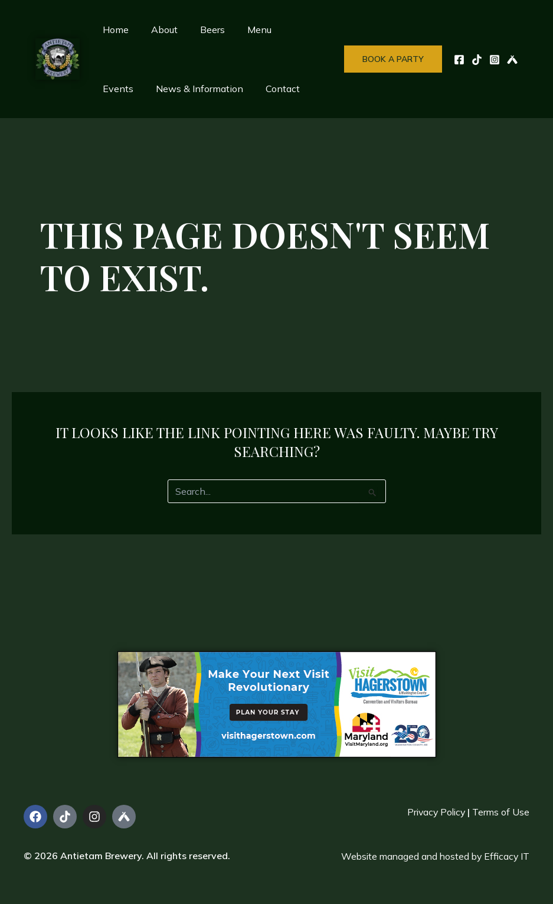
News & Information (144, 88)
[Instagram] (494, 59)
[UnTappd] (512, 59)
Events (293, 29)
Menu (247, 29)
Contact (224, 88)
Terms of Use (500, 812)
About (159, 29)
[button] (393, 59)
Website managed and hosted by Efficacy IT (432, 856)
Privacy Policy (433, 812)
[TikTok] (477, 59)
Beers (203, 29)
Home (114, 29)
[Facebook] (459, 59)
